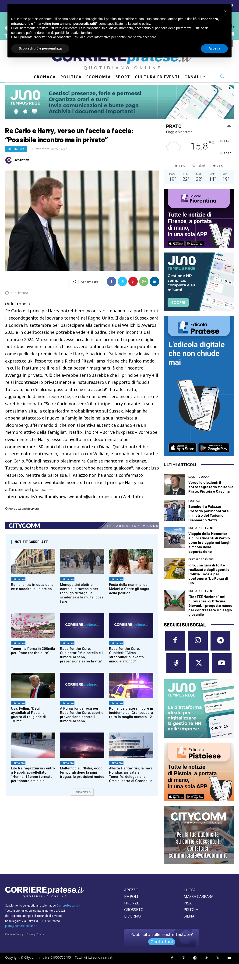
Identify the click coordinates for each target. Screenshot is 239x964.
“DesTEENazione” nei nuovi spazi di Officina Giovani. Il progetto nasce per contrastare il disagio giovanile (210, 605)
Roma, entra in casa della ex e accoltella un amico (32, 587)
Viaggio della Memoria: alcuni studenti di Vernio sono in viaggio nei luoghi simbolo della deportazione (209, 542)
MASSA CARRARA (198, 896)
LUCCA (190, 890)
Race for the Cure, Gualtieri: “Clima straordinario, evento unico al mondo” (126, 655)
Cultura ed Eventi (201, 528)
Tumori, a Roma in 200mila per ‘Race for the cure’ (33, 651)
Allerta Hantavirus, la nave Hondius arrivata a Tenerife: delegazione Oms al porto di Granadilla (131, 774)
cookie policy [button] (141, 23)
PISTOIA (191, 909)
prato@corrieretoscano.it (21, 926)
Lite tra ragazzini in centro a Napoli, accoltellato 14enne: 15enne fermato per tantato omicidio (33, 774)
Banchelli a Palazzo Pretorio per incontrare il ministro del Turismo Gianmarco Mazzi (209, 513)
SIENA (189, 916)
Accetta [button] (214, 48)
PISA (188, 903)
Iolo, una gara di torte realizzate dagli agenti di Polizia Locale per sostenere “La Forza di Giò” (209, 574)
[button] (222, 76)
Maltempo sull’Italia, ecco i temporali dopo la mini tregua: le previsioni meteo (82, 772)
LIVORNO (132, 916)
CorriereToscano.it (68, 905)
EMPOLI (131, 896)
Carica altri (82, 792)
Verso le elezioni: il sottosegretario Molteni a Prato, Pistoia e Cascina (210, 486)
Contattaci (162, 942)
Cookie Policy (14, 934)
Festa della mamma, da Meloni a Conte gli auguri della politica (130, 589)
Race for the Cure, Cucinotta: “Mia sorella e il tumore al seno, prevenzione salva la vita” (82, 655)
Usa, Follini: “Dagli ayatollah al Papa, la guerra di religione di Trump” (28, 714)
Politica (194, 501)
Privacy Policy (35, 934)
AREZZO (131, 890)
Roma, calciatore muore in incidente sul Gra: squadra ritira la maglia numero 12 (131, 712)
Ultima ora (16, 149)
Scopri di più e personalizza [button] (40, 48)
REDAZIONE (21, 160)
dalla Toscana (198, 477)
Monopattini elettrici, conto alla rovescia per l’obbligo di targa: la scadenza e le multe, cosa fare (82, 593)
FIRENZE (131, 903)
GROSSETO (134, 909)
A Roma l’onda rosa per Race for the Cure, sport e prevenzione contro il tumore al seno (81, 714)
